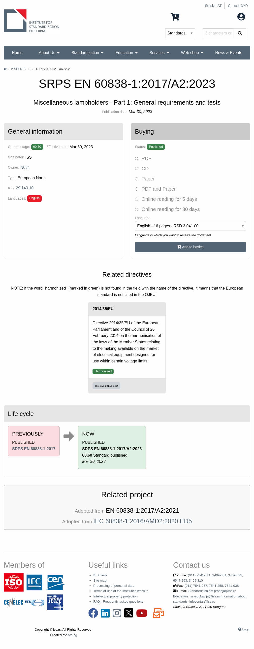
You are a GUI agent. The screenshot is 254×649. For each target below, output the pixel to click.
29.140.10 (24, 188)
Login (246, 629)
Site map (99, 580)
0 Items (183, 16)
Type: (12, 178)
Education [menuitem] (124, 53)
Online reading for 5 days (166, 199)
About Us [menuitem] (47, 53)
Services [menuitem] (157, 53)
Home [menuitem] (17, 53)
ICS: (11, 188)
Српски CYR (238, 6)
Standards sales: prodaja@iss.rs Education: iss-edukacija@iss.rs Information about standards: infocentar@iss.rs (210, 596)
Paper (145, 178)
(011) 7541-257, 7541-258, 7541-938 (212, 586)
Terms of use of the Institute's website (120, 591)
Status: (140, 147)
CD (142, 168)
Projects (18, 68)
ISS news (100, 575)
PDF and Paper (155, 189)
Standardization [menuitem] (85, 53)
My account (230, 16)
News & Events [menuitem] (228, 53)
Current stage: (19, 147)
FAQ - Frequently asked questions (118, 601)
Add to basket (190, 247)
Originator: (16, 157)
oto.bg (72, 635)
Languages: (17, 198)
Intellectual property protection (115, 596)
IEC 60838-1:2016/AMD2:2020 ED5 (142, 521)
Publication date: (115, 112)
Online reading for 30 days (167, 209)
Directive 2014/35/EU (106, 385)
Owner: (13, 167)
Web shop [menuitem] (190, 53)
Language (142, 218)
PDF (143, 158)
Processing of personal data (113, 586)
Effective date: (57, 147)
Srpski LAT (213, 6)
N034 (25, 167)
